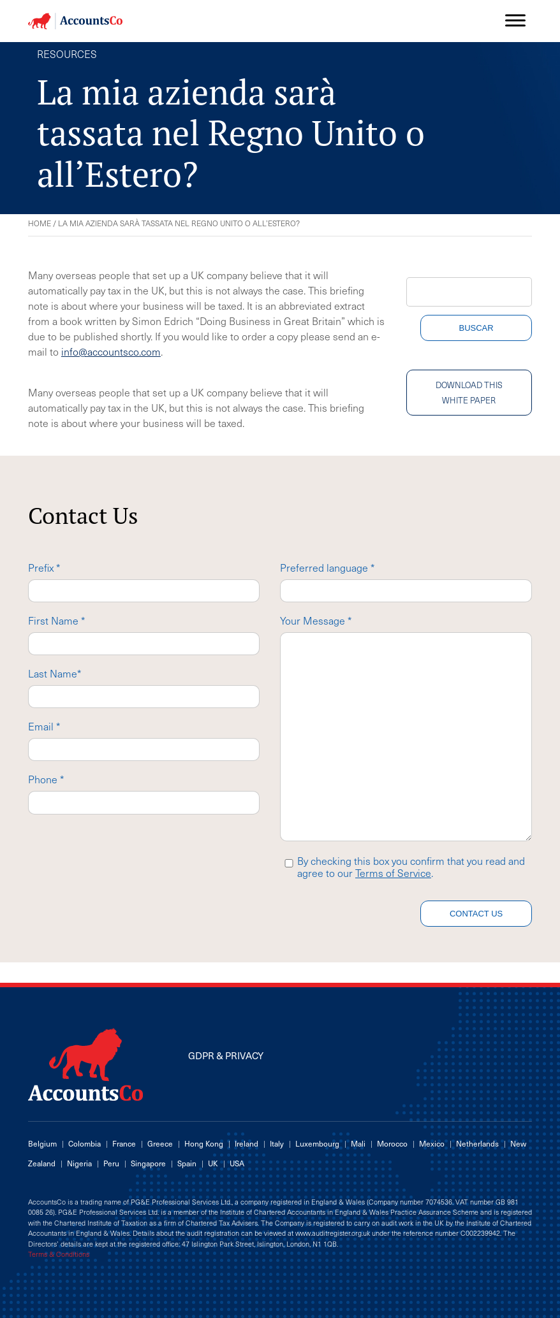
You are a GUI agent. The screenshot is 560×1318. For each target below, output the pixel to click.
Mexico (432, 1143)
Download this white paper (469, 392)
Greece (160, 1143)
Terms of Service (393, 872)
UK (213, 1163)
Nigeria (79, 1163)
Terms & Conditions (58, 1254)
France (124, 1143)
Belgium (42, 1143)
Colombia (84, 1143)
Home (39, 223)
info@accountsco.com (111, 351)
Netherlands (477, 1143)
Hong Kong (203, 1143)
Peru (111, 1163)
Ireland (246, 1143)
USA (237, 1163)
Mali (358, 1143)
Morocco (392, 1143)
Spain (186, 1163)
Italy (277, 1143)
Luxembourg (317, 1143)
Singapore (148, 1163)
